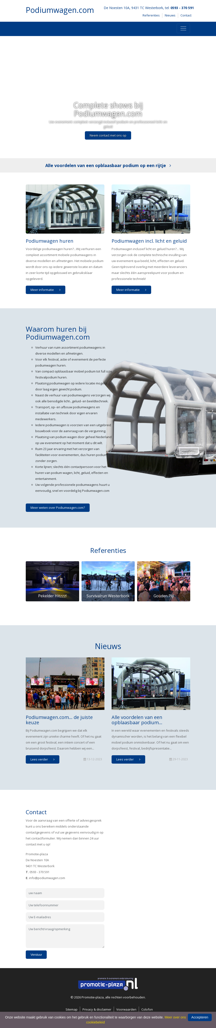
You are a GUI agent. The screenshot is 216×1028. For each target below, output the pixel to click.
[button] (16, 97)
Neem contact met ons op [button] (108, 135)
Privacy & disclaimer (96, 1009)
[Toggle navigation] (183, 28)
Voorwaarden (126, 1009)
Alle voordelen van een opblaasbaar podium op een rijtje (108, 165)
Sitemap (71, 1009)
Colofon (147, 1009)
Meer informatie (47, 290)
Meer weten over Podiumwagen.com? (58, 507)
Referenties (151, 15)
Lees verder (44, 759)
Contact (185, 15)
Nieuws (170, 15)
